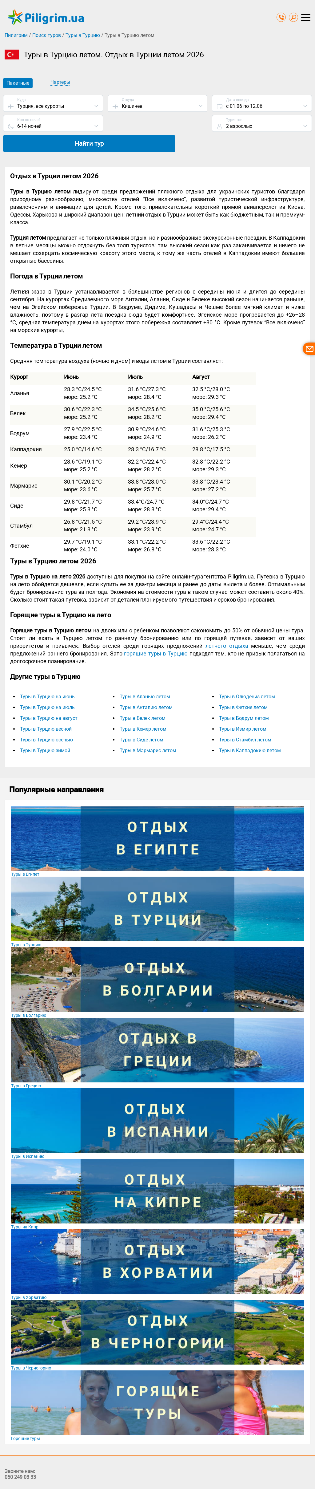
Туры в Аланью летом (145, 678)
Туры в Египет (25, 855)
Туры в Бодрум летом (244, 699)
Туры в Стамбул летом (245, 721)
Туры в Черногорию (31, 1349)
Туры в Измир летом (242, 710)
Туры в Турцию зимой (45, 732)
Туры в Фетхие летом (243, 689)
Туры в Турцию (83, 35)
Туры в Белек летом (142, 699)
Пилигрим (16, 35)
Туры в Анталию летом (146, 689)
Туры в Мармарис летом (148, 732)
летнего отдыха (226, 627)
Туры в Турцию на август (49, 699)
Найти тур (262, 124)
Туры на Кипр (24, 1208)
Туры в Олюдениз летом (247, 678)
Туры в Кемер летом (143, 710)
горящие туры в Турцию (156, 634)
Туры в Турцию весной (46, 710)
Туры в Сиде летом (141, 721)
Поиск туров (46, 35)
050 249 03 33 (20, 1458)
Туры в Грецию (26, 1067)
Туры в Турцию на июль (47, 689)
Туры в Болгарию (28, 996)
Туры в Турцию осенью (46, 721)
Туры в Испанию (27, 1137)
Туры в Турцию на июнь (47, 678)
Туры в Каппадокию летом (250, 732)
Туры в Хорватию (28, 1278)
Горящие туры (25, 1419)
